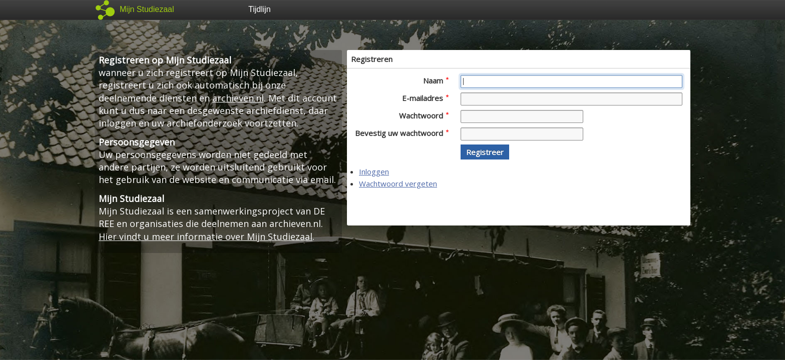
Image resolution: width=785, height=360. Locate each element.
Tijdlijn (259, 9)
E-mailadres (425, 98)
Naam (436, 81)
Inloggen (374, 171)
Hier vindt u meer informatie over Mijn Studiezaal (205, 236)
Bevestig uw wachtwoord (402, 133)
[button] (485, 152)
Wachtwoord (424, 115)
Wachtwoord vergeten (398, 183)
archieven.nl (238, 98)
